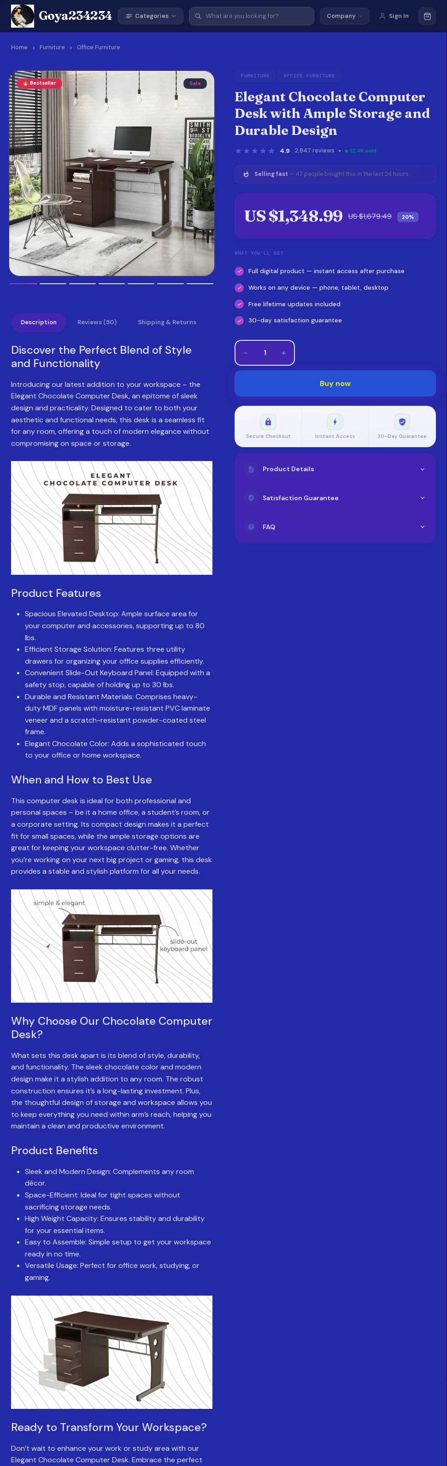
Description (39, 323)
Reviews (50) (97, 323)
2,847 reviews (314, 150)
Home (19, 47)
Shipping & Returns (167, 323)
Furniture (52, 47)
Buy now (335, 383)
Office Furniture (98, 47)
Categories (151, 16)
